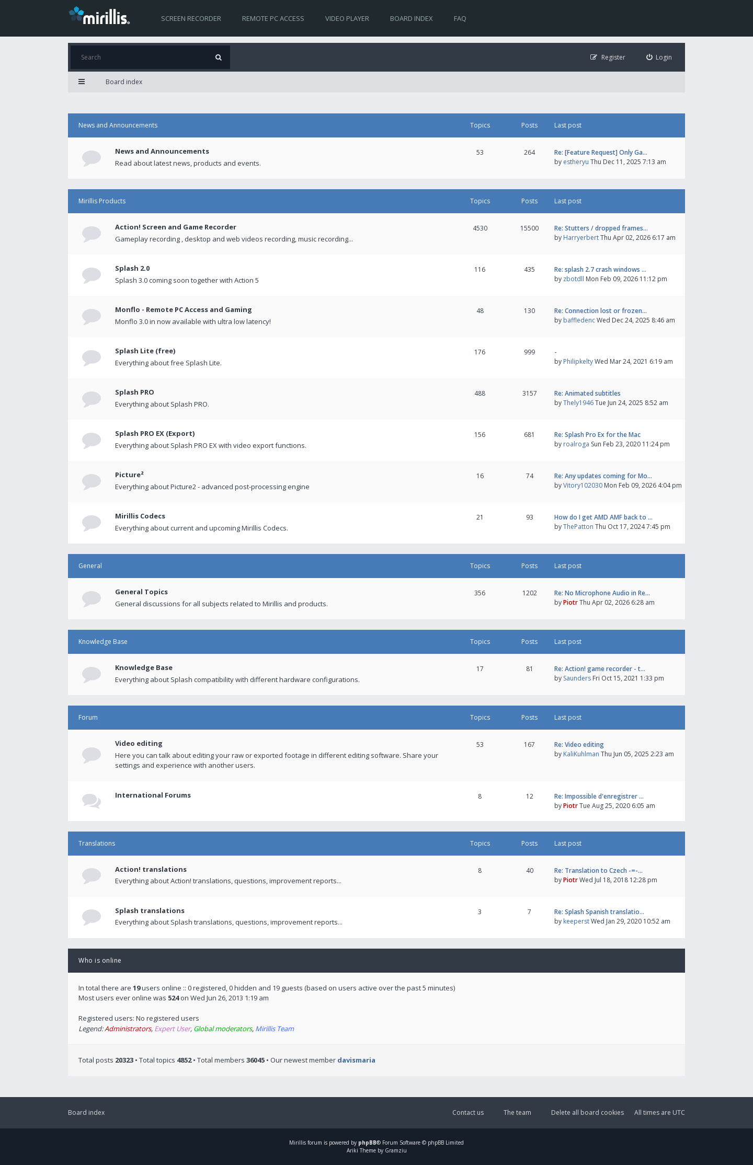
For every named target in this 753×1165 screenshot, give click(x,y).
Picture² (129, 474)
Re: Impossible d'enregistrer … (599, 796)
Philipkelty (578, 361)
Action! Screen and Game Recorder (175, 227)
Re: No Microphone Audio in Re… (602, 593)
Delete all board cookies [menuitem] (587, 1112)
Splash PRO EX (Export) (155, 433)
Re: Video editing (579, 744)
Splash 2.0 (132, 268)
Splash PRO (134, 392)
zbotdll (573, 278)
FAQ (460, 18)
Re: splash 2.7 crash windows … (600, 269)
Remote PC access (273, 18)
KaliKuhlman (581, 753)
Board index (411, 18)
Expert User (172, 1028)
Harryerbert (581, 237)
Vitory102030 (582, 485)
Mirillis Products (102, 201)
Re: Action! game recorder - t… (599, 668)
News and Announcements (117, 125)
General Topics (141, 591)
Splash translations (150, 910)
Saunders (577, 678)
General (90, 565)
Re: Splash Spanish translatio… (599, 911)
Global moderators (222, 1028)
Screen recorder (191, 18)
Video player (347, 18)
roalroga (576, 444)
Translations (96, 843)
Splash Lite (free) (145, 350)
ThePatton (578, 526)
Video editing (139, 743)
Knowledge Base (103, 641)
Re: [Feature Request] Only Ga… (600, 152)
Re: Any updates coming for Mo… (603, 475)
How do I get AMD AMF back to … (603, 517)
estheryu (576, 161)
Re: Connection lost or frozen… (600, 310)
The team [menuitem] (517, 1112)
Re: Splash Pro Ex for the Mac (597, 434)
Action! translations (151, 869)
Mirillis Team (274, 1028)
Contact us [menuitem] (468, 1112)
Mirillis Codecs (140, 516)
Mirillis (297, 1142)
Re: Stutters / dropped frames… (601, 228)
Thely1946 (578, 402)
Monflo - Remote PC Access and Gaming (183, 309)
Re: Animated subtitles (587, 393)
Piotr (570, 602)
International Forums (153, 795)
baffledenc (579, 320)
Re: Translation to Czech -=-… (598, 870)
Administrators (128, 1028)
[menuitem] (659, 57)
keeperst (576, 921)
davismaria (356, 1060)
